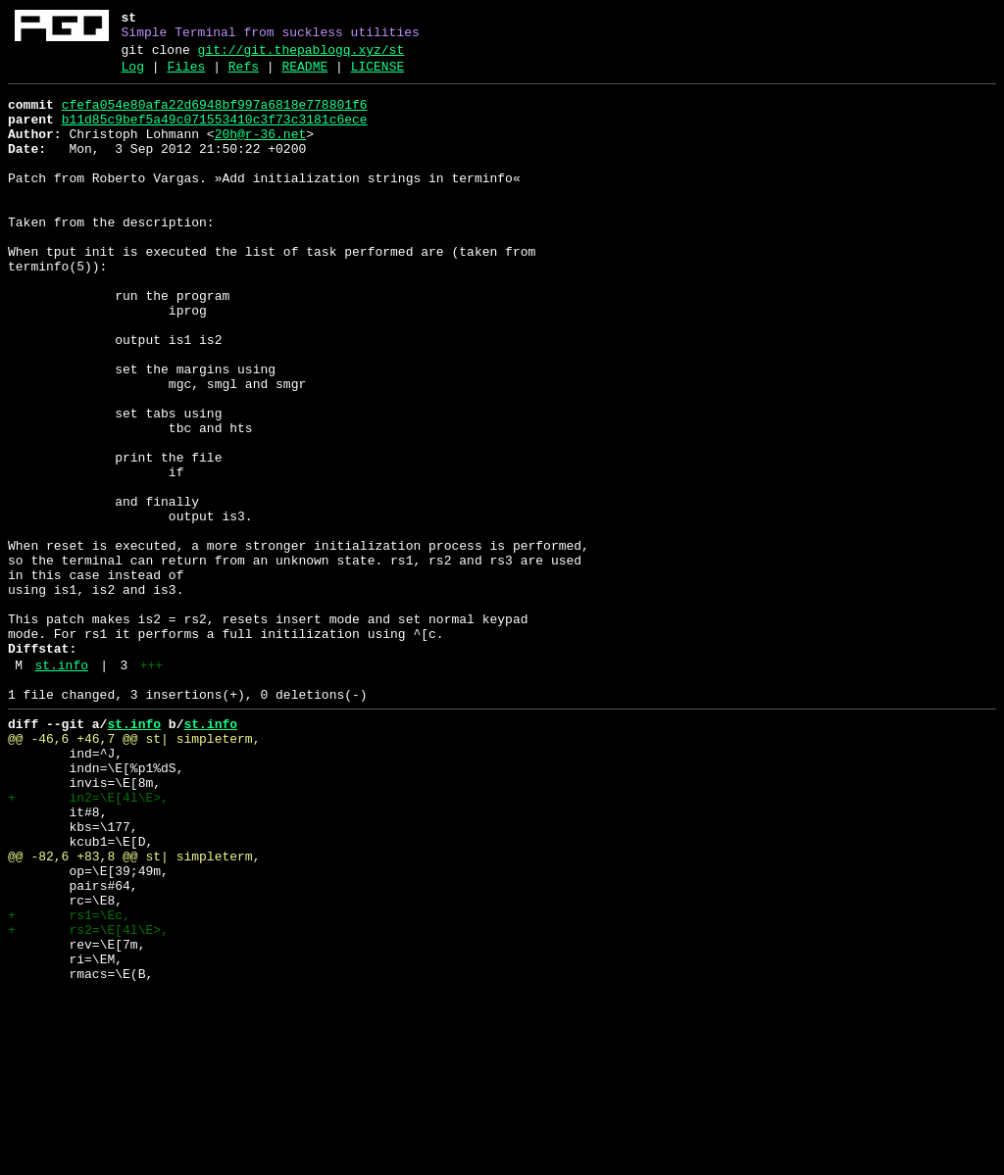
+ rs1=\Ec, (69, 1083)
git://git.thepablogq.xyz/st (301, 56)
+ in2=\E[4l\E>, (88, 942)
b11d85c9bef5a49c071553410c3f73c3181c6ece (215, 134)
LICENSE (378, 75)
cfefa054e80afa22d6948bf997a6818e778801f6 (215, 116)
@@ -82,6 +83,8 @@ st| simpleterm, (134, 1012)
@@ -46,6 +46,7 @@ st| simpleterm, (134, 871)
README (304, 75)
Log (133, 75)
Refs (243, 75)
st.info (61, 789)
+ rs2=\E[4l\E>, (88, 1100)
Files (186, 75)
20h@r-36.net (261, 152)
